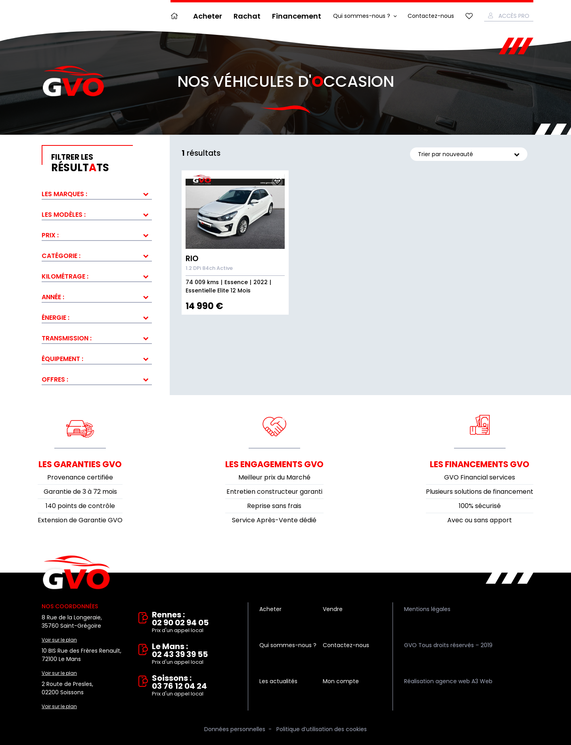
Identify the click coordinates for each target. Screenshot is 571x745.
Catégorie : (61, 255)
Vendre (333, 609)
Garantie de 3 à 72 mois (80, 491)
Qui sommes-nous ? (361, 16)
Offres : (55, 379)
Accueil (176, 16)
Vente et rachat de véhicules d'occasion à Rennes (76, 572)
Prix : (50, 235)
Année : (53, 297)
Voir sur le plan (59, 639)
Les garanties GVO (80, 464)
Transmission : (67, 338)
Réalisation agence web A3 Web (448, 681)
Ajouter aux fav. (277, 181)
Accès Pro (513, 16)
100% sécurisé (480, 505)
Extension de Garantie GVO (80, 520)
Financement (296, 16)
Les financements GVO (479, 464)
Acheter (207, 16)
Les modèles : (64, 214)
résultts (101, 163)
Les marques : (64, 194)
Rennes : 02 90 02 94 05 (194, 622)
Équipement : (62, 358)
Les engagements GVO (274, 464)
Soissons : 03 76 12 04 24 (194, 686)
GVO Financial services (479, 477)
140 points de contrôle (80, 505)
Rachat (247, 16)
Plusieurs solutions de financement (479, 491)
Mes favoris (469, 16)
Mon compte (341, 681)
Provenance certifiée (80, 477)
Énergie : (55, 317)
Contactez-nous (431, 16)
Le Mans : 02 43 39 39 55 (194, 654)
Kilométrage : (65, 276)
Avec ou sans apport (479, 520)
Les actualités (278, 681)
